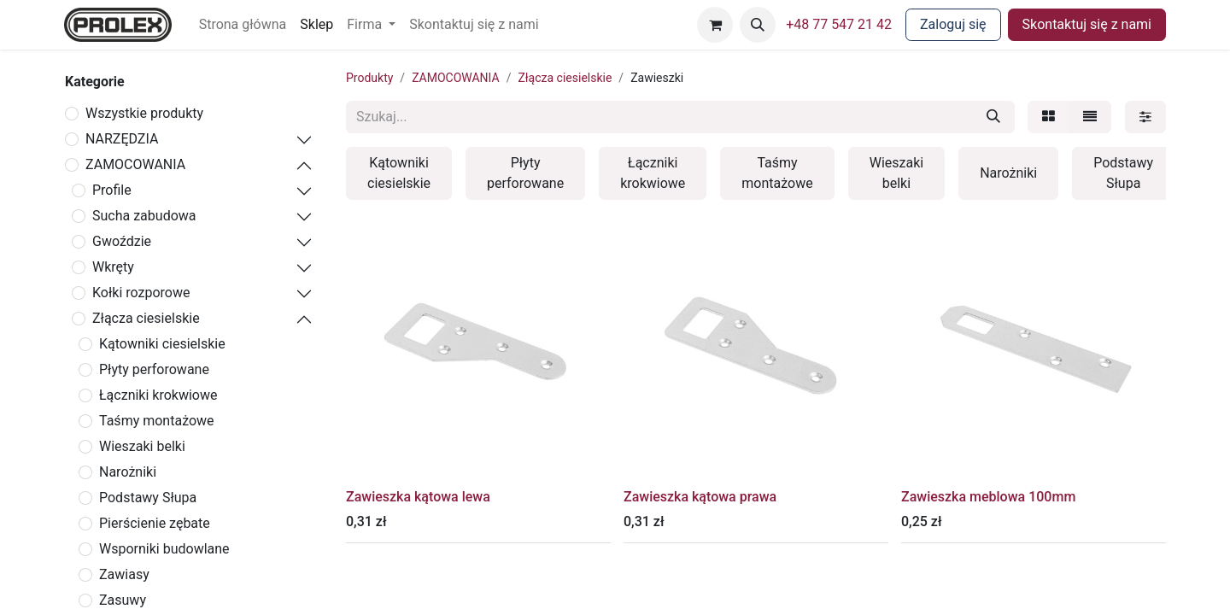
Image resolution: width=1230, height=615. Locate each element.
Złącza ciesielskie (146, 318)
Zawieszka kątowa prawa (700, 497)
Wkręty (113, 267)
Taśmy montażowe (156, 421)
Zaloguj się (953, 24)
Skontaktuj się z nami (1086, 24)
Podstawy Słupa (147, 497)
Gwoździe (121, 241)
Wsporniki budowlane (164, 549)
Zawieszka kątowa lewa (418, 497)
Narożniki (127, 472)
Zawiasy (124, 574)
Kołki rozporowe (141, 292)
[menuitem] (243, 25)
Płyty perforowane (154, 369)
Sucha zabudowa (144, 216)
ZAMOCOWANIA (135, 164)
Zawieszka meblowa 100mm (988, 497)
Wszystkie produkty (144, 113)
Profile (112, 190)
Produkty (369, 78)
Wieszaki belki (142, 446)
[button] (758, 25)
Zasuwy (122, 600)
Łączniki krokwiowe (158, 395)
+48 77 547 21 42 (839, 24)
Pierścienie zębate (154, 523)
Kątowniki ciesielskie (162, 344)
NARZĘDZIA (121, 139)
